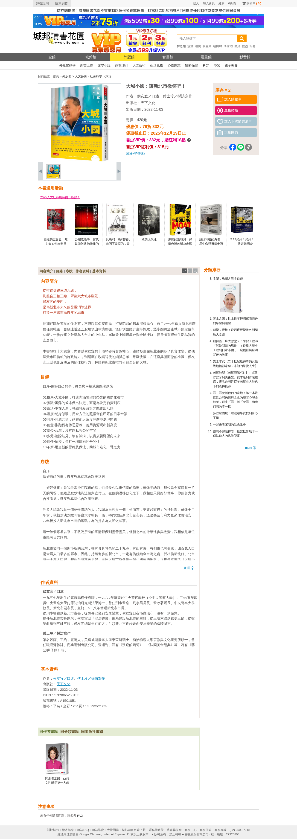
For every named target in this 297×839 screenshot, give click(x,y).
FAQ (80, 815)
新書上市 (86, 65)
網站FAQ (83, 830)
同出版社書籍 (92, 732)
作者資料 (82, 271)
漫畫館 (206, 57)
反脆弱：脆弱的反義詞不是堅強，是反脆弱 (118, 244)
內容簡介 (46, 271)
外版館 (129, 57)
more (250, 447)
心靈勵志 (174, 65)
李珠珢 (228, 46)
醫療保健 (191, 65)
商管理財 (121, 65)
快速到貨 (61, 3)
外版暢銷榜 (67, 65)
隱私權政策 (156, 830)
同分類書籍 (69, 732)
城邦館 (90, 57)
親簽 (245, 46)
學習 (217, 65)
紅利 (221, 3)
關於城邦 (53, 830)
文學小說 (104, 65)
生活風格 (156, 65)
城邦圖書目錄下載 (134, 830)
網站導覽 (98, 830)
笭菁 (253, 46)
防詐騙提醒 (174, 830)
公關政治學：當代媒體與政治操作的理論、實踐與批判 (87, 244)
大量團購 (113, 830)
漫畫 (190, 46)
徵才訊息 (68, 830)
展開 (188, 568)
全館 (52, 57)
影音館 (244, 57)
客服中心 (191, 830)
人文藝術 (139, 65)
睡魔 (198, 46)
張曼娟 (207, 46)
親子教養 (231, 65)
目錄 (59, 271)
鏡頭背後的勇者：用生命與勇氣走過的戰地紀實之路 (211, 244)
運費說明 (42, 3)
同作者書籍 (48, 732)
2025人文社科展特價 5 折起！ (60, 197)
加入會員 (209, 3)
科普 (206, 65)
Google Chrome (90, 834)
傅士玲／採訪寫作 (177, 96)
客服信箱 (206, 830)
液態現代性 (149, 239)
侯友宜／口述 (148, 96)
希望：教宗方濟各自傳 (228, 278)
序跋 (69, 271)
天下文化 (148, 103)
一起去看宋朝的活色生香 (229, 424)
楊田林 (217, 46)
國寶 (237, 46)
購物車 (254, 3)
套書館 (167, 57)
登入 (196, 3)
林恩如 (181, 46)
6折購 (232, 3)
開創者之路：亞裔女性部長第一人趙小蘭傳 (57, 783)
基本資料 (99, 271)
